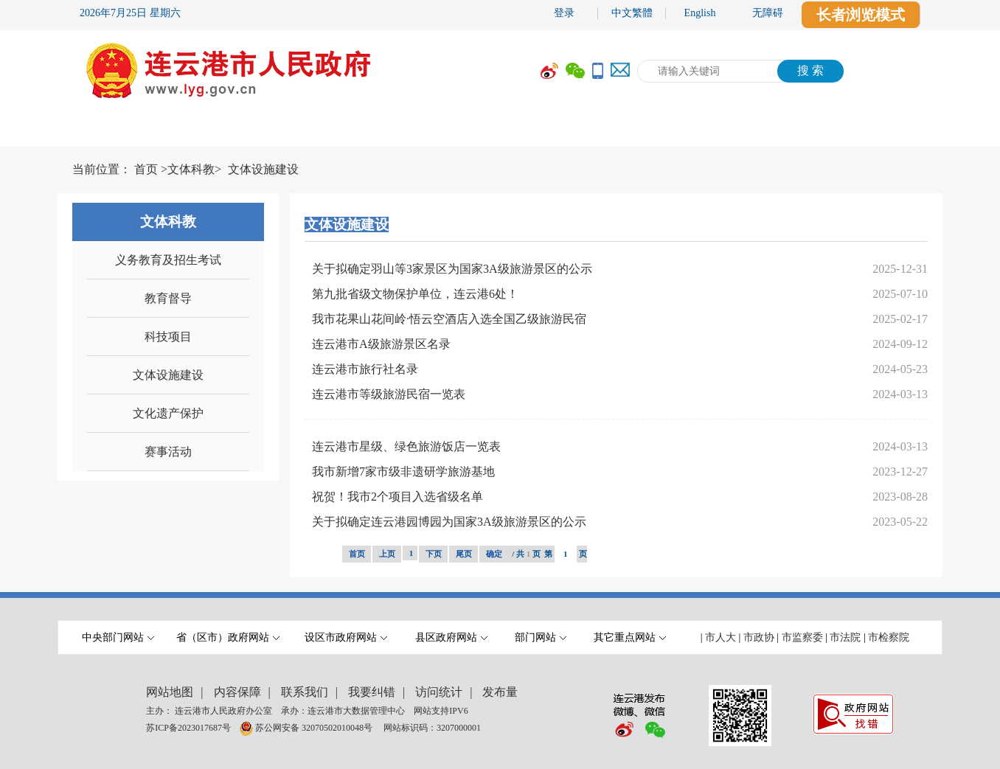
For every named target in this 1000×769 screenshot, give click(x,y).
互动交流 (658, 130)
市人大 (720, 637)
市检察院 (888, 637)
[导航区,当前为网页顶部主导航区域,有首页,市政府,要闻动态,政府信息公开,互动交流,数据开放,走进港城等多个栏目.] (500, 130)
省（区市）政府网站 (227, 637)
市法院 (845, 637)
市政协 (758, 637)
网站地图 (169, 692)
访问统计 (438, 692)
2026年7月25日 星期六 (130, 12)
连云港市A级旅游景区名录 (381, 344)
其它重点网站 (630, 637)
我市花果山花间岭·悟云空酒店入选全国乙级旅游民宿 (449, 319)
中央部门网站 (118, 637)
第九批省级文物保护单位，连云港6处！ (415, 294)
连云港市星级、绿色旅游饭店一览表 (406, 446)
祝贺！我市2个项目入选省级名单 (397, 496)
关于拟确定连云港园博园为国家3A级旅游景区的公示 (449, 521)
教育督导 (168, 298)
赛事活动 (168, 451)
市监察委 (802, 637)
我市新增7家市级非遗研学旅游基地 (403, 471)
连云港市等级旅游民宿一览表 (388, 394)
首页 (146, 169)
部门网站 (540, 637)
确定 (494, 553)
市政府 (194, 130)
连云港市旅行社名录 (365, 369)
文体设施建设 (263, 169)
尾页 (464, 553)
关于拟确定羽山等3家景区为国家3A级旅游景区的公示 (452, 268)
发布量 (500, 692)
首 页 (101, 130)
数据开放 (769, 130)
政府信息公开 (422, 130)
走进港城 (879, 130)
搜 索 (810, 70)
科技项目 (168, 336)
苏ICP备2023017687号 (188, 728)
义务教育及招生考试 (168, 260)
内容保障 (237, 692)
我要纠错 (371, 692)
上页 (387, 553)
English (700, 12)
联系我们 (304, 692)
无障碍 (767, 12)
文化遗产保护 (168, 413)
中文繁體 (632, 12)
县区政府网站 (451, 637)
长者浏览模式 (860, 15)
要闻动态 (297, 130)
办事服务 (547, 130)
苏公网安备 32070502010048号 (315, 728)
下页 (434, 553)
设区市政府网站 (346, 637)
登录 (564, 12)
